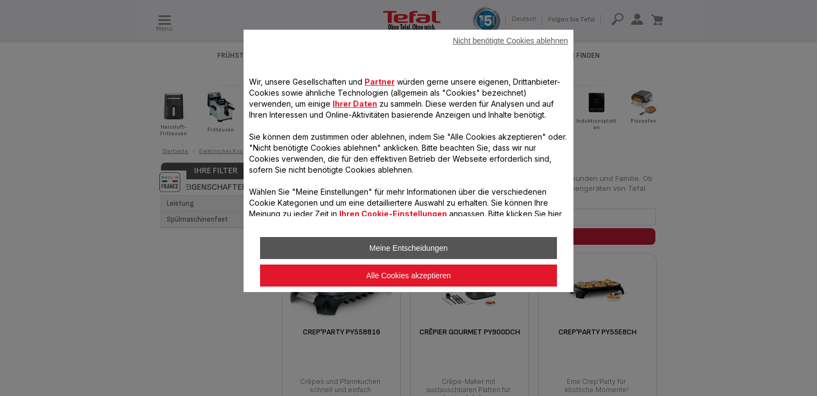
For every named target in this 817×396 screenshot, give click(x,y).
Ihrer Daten (355, 103)
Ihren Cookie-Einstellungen (393, 213)
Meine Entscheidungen (408, 248)
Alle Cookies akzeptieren (408, 275)
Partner (380, 81)
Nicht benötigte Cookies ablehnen (510, 40)
